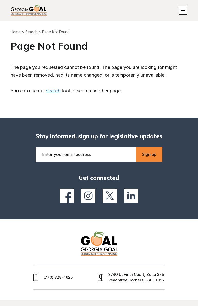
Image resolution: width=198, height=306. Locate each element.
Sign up (149, 154)
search (53, 90)
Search (31, 32)
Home (16, 32)
